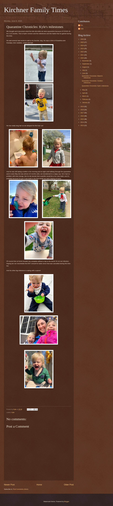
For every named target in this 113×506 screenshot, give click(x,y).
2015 (82, 119)
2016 (82, 116)
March (84, 96)
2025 (82, 42)
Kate (82, 29)
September (86, 64)
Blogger (66, 501)
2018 (82, 110)
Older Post (69, 485)
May (83, 90)
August (84, 67)
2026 (82, 39)
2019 (82, 106)
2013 (82, 125)
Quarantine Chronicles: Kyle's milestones (95, 86)
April (83, 93)
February (85, 99)
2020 (82, 58)
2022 (82, 52)
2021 (82, 55)
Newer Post (9, 485)
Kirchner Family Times (36, 10)
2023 (82, 48)
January (85, 102)
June (84, 73)
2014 (82, 122)
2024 (82, 45)
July (83, 70)
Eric (81, 25)
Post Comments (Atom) (20, 489)
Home (39, 485)
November (85, 61)
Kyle (13, 412)
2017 (82, 113)
